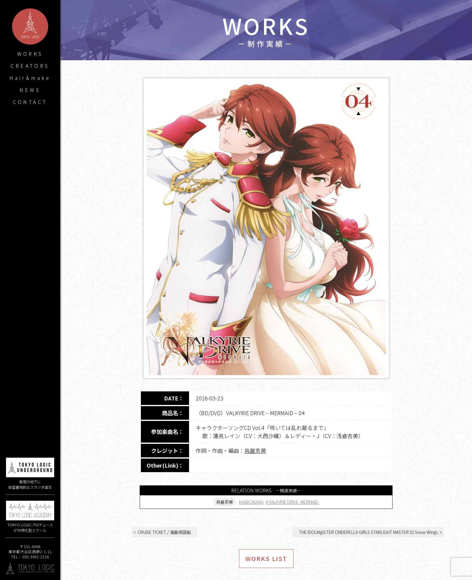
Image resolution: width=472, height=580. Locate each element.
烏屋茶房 (255, 450)
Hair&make (30, 77)
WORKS (30, 53)
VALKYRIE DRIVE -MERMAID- (294, 502)
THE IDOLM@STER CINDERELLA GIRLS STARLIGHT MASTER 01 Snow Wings (368, 532)
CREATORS (30, 65)
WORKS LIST (266, 558)
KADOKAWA (252, 502)
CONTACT (30, 101)
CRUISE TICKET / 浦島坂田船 (164, 532)
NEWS (30, 89)
